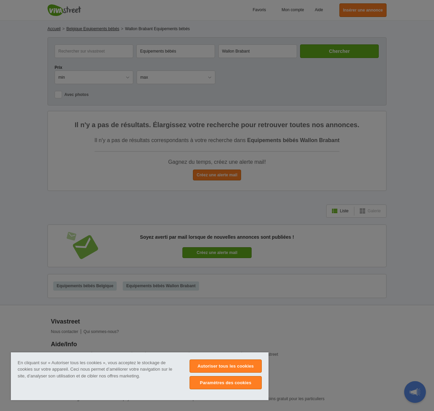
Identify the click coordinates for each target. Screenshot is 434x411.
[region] (140, 376)
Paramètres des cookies (226, 382)
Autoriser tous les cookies (225, 366)
